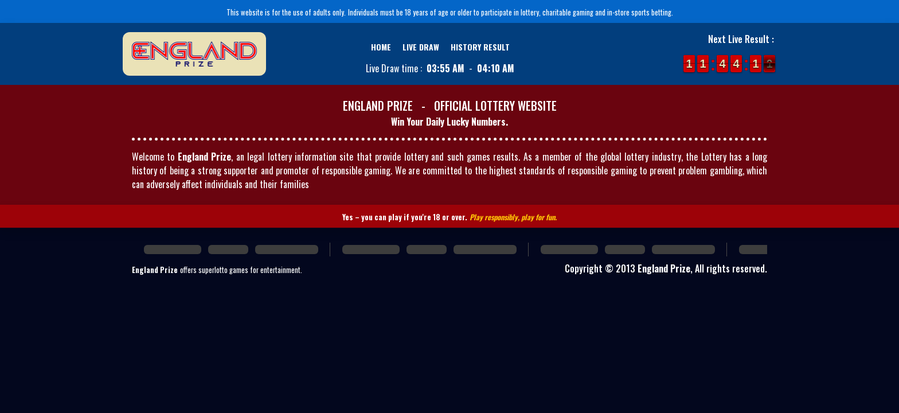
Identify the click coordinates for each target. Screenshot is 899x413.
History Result (480, 47)
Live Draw (420, 47)
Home (381, 47)
